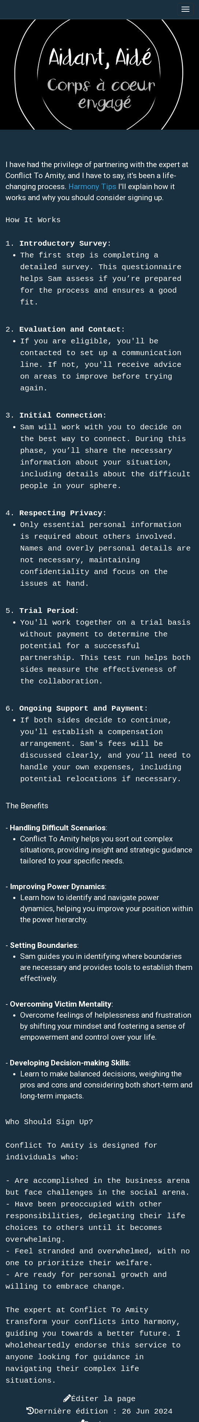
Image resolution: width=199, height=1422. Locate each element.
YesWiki (127, 1416)
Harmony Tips (92, 186)
